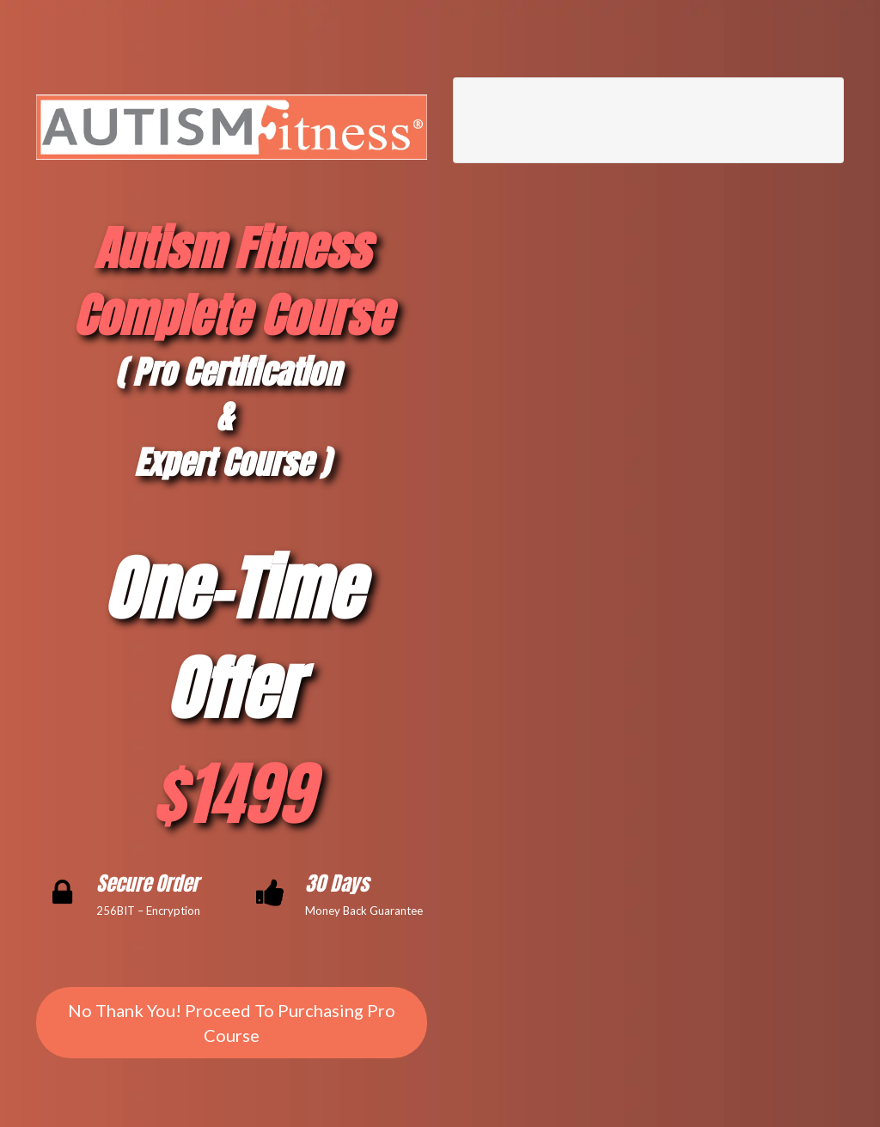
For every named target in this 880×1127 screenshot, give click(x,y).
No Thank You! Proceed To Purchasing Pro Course (231, 1022)
